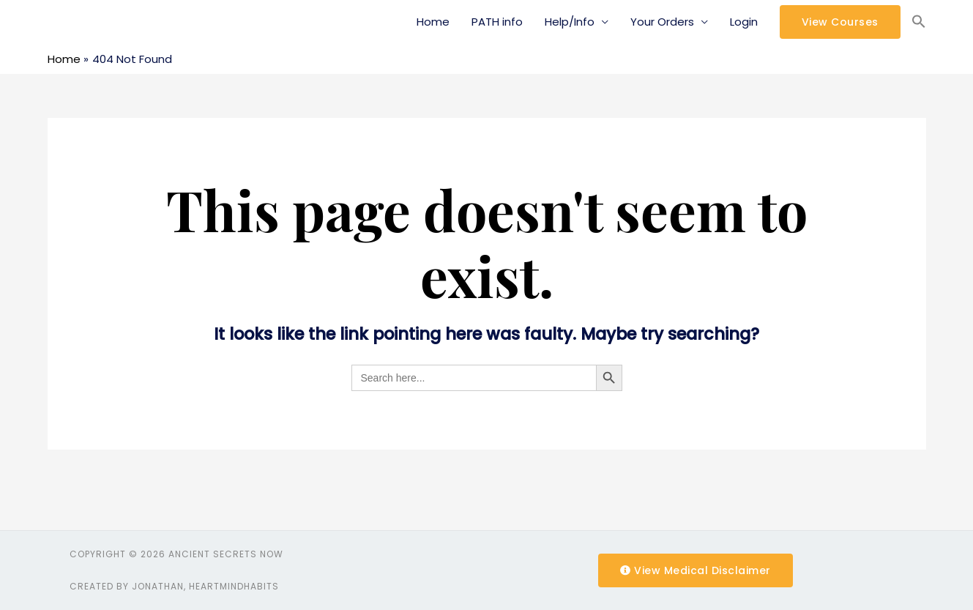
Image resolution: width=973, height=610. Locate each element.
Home (433, 21)
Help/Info (569, 21)
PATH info (497, 21)
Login (744, 21)
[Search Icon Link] (919, 22)
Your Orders (662, 21)
